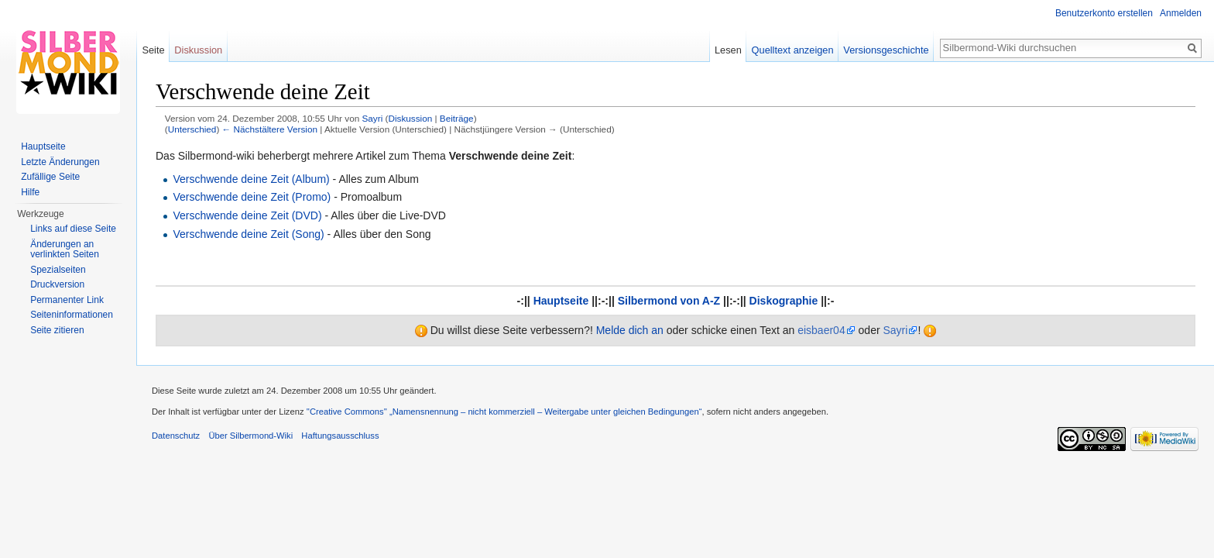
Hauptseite (561, 300)
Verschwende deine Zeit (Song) (248, 234)
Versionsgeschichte (885, 50)
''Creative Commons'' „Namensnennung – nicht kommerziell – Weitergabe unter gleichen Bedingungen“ (504, 411)
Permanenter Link (67, 299)
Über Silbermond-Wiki (250, 435)
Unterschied (192, 129)
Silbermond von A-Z (669, 300)
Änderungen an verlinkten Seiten (64, 249)
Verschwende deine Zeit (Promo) (252, 197)
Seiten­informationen (71, 314)
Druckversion (57, 284)
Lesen (728, 50)
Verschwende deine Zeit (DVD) (247, 215)
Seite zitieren (57, 330)
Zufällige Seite (50, 176)
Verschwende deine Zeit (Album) (251, 179)
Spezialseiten (57, 269)
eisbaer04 (821, 330)
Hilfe (30, 192)
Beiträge (457, 118)
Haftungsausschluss (340, 435)
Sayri (895, 330)
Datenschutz (176, 435)
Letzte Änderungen (60, 162)
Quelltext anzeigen (793, 50)
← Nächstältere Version (269, 129)
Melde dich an (630, 330)
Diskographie (783, 300)
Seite (153, 50)
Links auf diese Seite (73, 228)
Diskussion (410, 118)
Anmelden (1181, 13)
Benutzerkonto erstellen (1104, 13)
